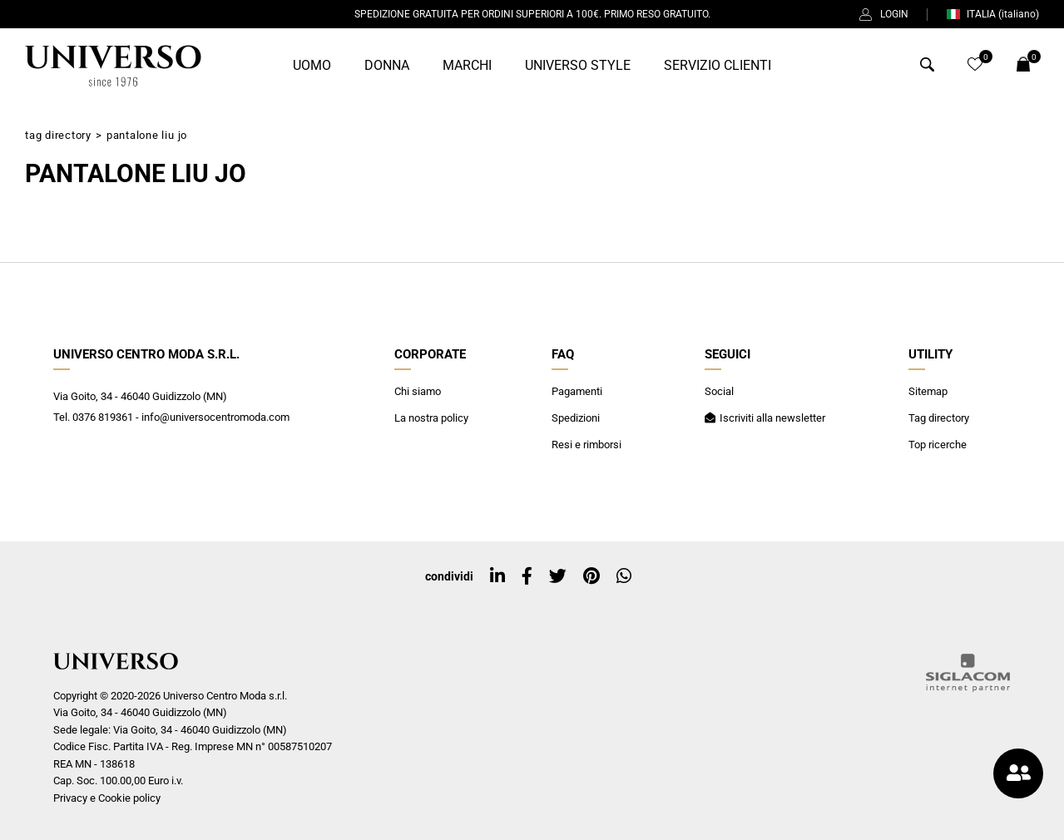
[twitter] (558, 576)
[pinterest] (591, 576)
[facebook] (527, 576)
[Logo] (113, 66)
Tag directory (58, 135)
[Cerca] (927, 67)
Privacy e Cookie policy (107, 798)
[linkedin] (497, 576)
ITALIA (992, 14)
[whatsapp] (623, 576)
